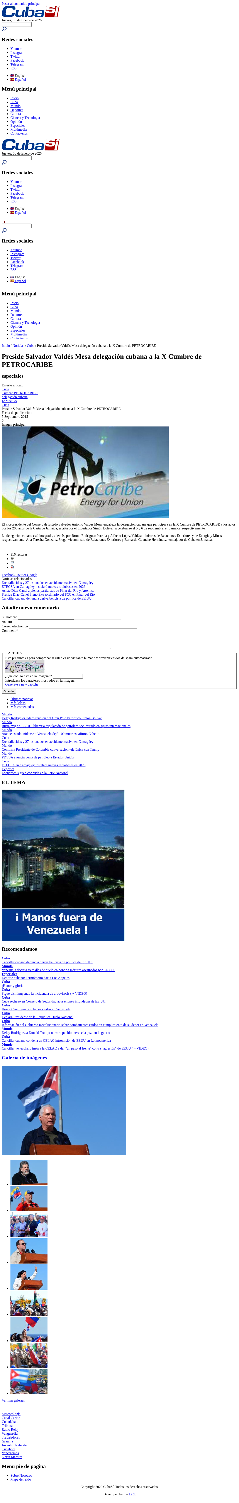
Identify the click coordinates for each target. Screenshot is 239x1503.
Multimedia (18, 129)
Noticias (18, 345)
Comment (10, 630)
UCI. (132, 1497)
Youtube (16, 49)
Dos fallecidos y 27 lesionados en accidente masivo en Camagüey (47, 583)
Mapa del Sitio (20, 1482)
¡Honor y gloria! (13, 989)
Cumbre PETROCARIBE (20, 393)
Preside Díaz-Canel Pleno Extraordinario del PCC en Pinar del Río (48, 594)
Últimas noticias (21, 702)
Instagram (17, 52)
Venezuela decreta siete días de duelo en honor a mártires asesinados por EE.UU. (58, 973)
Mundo (15, 106)
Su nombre (10, 617)
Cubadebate (10, 1425)
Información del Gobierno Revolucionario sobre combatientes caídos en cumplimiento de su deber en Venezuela (80, 1028)
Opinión (16, 121)
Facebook (17, 60)
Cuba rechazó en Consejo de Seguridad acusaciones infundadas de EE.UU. (54, 1004)
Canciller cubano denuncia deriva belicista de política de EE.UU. (47, 598)
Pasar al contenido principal (21, 3)
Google (32, 575)
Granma (7, 1444)
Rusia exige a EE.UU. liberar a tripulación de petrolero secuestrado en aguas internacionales (66, 729)
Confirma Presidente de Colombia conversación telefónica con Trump (50, 753)
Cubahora (8, 1452)
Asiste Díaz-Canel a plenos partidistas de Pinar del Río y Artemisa (48, 590)
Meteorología (11, 1417)
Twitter (15, 56)
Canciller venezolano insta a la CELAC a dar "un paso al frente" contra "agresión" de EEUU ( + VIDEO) (75, 1051)
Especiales (17, 125)
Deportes (16, 110)
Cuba (14, 102)
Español (18, 79)
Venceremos (10, 1456)
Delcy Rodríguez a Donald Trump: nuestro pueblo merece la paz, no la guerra (56, 1036)
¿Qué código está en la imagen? (28, 679)
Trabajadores (11, 1440)
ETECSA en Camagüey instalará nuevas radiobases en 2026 (43, 586)
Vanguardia (10, 1437)
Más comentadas (22, 710)
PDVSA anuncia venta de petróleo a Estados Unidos (38, 760)
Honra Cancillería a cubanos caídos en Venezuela (36, 1012)
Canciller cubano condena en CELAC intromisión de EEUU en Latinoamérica (56, 1044)
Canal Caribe (11, 1421)
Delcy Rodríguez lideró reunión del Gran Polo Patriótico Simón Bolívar (52, 721)
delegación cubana (15, 397)
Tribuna (7, 1429)
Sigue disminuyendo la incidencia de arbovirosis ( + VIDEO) (44, 997)
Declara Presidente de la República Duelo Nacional (37, 1020)
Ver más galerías (13, 1403)
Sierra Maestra (12, 1460)
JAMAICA (9, 401)
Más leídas (17, 706)
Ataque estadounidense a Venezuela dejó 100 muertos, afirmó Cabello (50, 737)
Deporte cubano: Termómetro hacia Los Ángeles (35, 981)
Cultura (15, 114)
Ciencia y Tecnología (25, 118)
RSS (13, 68)
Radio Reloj (10, 1433)
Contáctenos (19, 133)
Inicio (14, 98)
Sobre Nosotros (21, 1479)
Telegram (17, 64)
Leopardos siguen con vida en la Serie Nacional (35, 776)
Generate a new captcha (21, 687)
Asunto (7, 621)
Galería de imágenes (24, 1061)
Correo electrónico (15, 626)
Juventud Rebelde (14, 1448)
